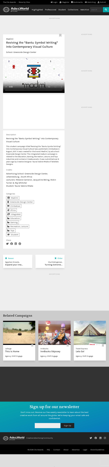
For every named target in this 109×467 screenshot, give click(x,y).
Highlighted (37, 9)
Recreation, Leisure (17, 226)
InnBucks (44, 349)
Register (64, 2)
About (66, 450)
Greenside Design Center (24, 52)
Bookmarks (77, 2)
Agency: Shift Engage (13, 356)
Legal (85, 450)
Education (13, 218)
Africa (11, 210)
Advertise (75, 450)
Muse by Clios (24, 2)
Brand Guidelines (97, 450)
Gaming (12, 222)
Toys (10, 230)
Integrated (14, 214)
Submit (102, 2)
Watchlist (84, 9)
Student (62, 9)
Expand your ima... (14, 264)
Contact (56, 450)
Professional (50, 9)
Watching (90, 2)
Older (58, 258)
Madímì (9, 39)
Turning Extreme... (53, 264)
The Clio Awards (9, 2)
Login (54, 2)
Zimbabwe (13, 206)
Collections (73, 9)
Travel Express (82, 349)
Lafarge (8, 349)
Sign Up (67, 425)
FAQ (48, 450)
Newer (9, 258)
